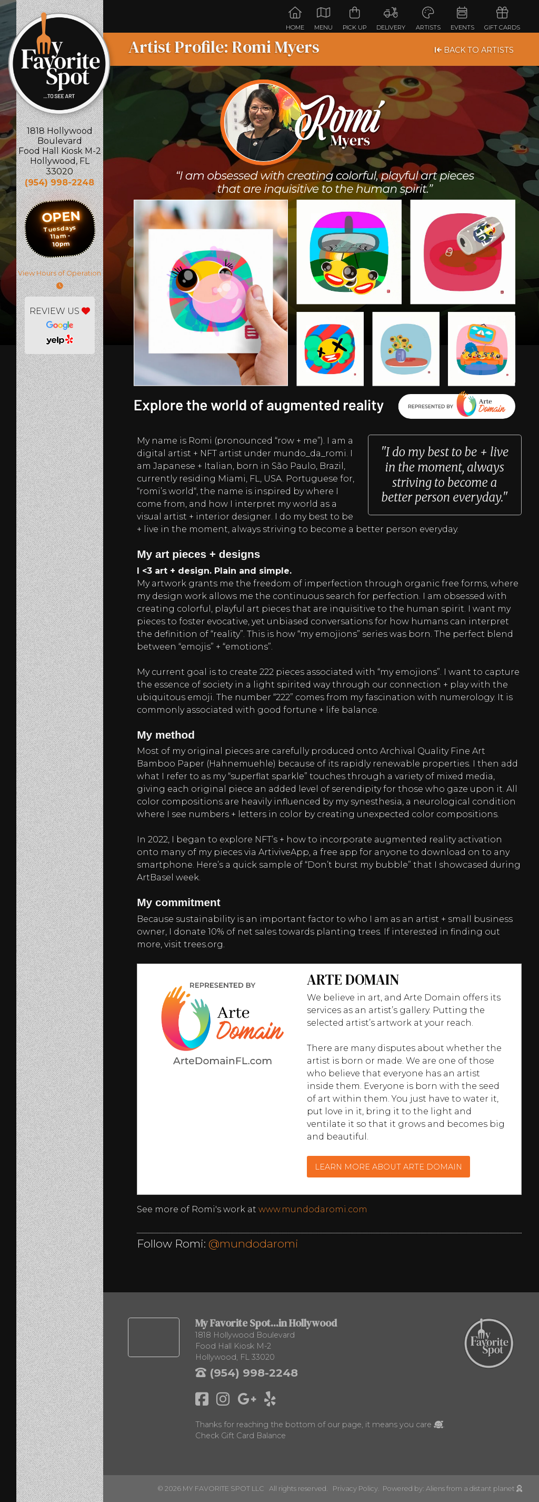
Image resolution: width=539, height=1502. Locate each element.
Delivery (390, 18)
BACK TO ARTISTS (474, 50)
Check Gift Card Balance (240, 1435)
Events (462, 18)
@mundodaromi (253, 1243)
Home (295, 18)
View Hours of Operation (59, 279)
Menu (323, 18)
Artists (428, 18)
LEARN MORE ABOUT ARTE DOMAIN (388, 1167)
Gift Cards (502, 18)
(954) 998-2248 (59, 183)
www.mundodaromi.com (312, 1209)
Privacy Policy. (358, 1489)
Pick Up (354, 18)
